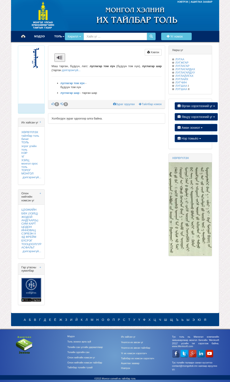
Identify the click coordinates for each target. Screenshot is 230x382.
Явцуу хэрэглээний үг (196, 117)
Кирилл (74, 36)
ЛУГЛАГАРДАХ (185, 69)
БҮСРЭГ (27, 240)
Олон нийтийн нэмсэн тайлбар (84, 362)
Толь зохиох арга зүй (79, 341)
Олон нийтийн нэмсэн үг (81, 357)
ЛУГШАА (181, 85)
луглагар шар (69, 93)
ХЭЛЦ (25, 160)
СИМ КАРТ (28, 223)
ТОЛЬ (25, 142)
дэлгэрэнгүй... (32, 177)
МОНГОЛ (27, 173)
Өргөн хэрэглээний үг (196, 106)
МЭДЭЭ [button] (39, 36)
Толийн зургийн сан (78, 352)
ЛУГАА (179, 59)
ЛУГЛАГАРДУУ (185, 72)
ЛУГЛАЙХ (181, 79)
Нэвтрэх (125, 368)
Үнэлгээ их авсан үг (132, 342)
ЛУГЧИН (181, 82)
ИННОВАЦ (28, 230)
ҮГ (23, 156)
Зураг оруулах (124, 104)
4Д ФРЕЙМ (28, 236)
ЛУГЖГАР (181, 62)
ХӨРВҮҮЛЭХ (29, 132)
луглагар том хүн (72, 83)
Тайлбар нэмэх (150, 104)
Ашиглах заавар (130, 363)
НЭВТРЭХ (183, 2)
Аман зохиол (196, 127)
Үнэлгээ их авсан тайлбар (135, 347)
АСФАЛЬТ (28, 247)
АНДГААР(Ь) (29, 220)
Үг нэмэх (176, 36)
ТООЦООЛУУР (31, 244)
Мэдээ (71, 336)
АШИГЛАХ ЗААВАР (202, 2)
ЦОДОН (26, 227)
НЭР (24, 153)
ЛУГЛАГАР (182, 66)
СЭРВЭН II (28, 233)
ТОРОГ (26, 170)
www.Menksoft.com (182, 346)
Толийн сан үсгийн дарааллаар (85, 347)
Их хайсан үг (128, 336)
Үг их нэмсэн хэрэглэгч (134, 353)
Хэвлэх (153, 52)
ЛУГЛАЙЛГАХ (184, 76)
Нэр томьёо (196, 138)
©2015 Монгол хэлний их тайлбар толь (115, 378)
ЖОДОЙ (27, 217)
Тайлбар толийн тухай (80, 367)
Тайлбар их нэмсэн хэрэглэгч (137, 358)
